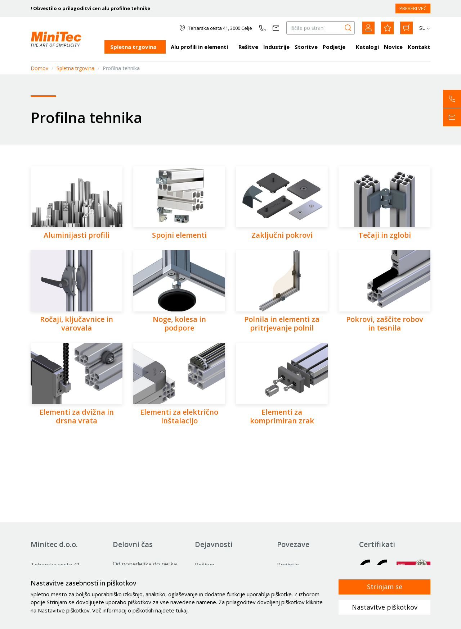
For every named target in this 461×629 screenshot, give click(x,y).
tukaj (182, 610)
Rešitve (248, 46)
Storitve (306, 46)
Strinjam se (384, 586)
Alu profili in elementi (199, 46)
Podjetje (334, 46)
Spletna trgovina (133, 46)
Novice (393, 46)
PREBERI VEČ (412, 8)
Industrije (276, 46)
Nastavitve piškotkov (384, 607)
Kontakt (419, 46)
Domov (39, 68)
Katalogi (367, 46)
